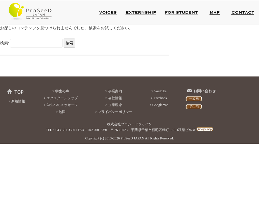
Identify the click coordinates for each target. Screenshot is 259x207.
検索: (4, 43)
